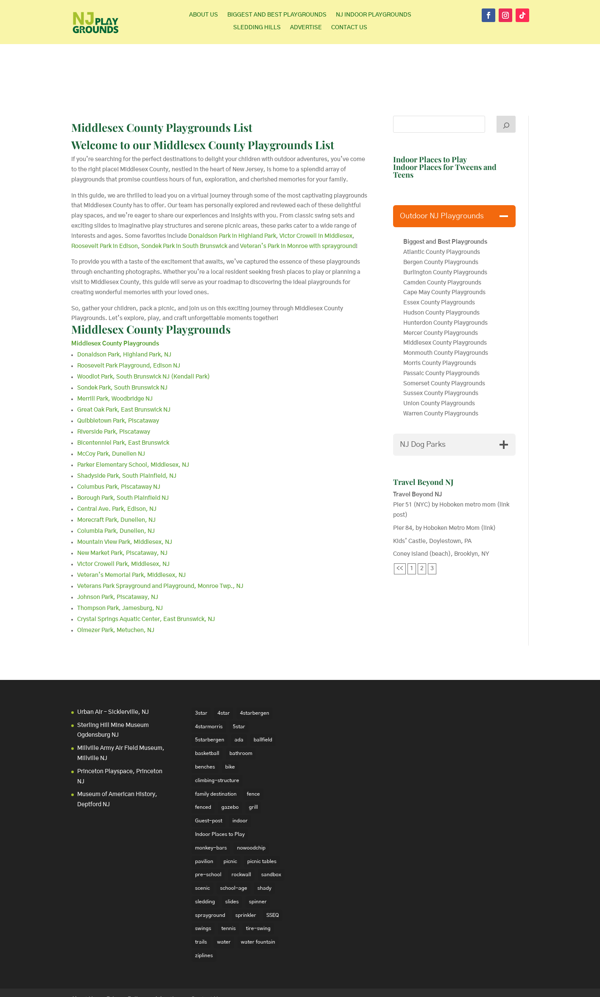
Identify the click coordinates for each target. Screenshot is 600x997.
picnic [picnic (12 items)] (230, 823)
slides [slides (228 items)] (232, 864)
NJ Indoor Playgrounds (373, 15)
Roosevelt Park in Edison (104, 209)
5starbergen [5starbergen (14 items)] (209, 702)
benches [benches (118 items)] (205, 729)
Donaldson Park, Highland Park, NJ (124, 317)
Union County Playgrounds (439, 366)
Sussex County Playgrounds (441, 356)
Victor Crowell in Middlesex (315, 199)
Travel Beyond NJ (423, 445)
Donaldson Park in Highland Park (232, 199)
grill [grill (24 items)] (253, 769)
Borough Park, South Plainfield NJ (123, 461)
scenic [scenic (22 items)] (202, 850)
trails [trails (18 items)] (201, 904)
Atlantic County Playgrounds (441, 215)
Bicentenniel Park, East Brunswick (123, 406)
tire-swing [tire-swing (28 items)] (258, 891)
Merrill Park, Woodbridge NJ (115, 362)
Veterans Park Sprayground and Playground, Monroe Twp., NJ (160, 549)
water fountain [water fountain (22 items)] (258, 904)
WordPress (202, 985)
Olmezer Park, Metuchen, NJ (115, 593)
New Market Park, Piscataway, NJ (122, 516)
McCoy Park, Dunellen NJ (111, 417)
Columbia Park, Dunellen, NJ (116, 494)
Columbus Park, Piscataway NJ (118, 450)
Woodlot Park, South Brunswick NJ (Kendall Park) (143, 340)
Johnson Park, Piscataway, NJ (117, 560)
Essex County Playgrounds (439, 265)
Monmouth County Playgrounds (445, 316)
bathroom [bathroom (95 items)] (240, 716)
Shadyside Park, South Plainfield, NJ (126, 439)
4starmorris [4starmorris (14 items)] (209, 688)
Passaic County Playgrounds (442, 336)
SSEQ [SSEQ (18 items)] (272, 877)
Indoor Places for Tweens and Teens (445, 133)
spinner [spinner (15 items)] (258, 864)
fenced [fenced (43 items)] (203, 769)
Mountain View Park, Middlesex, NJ (124, 505)
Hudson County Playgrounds (441, 275)
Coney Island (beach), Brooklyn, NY (441, 517)
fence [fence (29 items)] (253, 756)
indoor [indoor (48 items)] (240, 783)
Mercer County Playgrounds (440, 296)
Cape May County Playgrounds (444, 255)
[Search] (506, 86)
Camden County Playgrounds (442, 245)
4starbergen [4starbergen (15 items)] (254, 675)
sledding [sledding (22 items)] (205, 864)
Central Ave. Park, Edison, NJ (116, 472)
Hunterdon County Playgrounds (445, 286)
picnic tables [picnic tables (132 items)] (261, 823)
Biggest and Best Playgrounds (277, 15)
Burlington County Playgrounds (445, 235)
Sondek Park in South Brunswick (184, 209)
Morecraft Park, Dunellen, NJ (116, 483)
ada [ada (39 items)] (238, 702)
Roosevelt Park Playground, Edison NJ (128, 328)
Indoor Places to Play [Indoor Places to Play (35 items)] (220, 796)
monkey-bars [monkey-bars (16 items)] (211, 810)
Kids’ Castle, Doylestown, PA (432, 504)
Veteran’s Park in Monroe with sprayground (298, 209)
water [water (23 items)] (224, 904)
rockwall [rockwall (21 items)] (241, 837)
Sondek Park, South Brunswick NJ (122, 351)
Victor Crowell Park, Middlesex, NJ (123, 527)
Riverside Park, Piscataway (113, 395)
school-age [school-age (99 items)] (233, 850)
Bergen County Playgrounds (441, 225)
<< (399, 531)
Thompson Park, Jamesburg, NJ (120, 571)
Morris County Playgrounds (439, 326)
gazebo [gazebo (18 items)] (230, 769)
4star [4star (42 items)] (224, 675)
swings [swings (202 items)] (203, 891)
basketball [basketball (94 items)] (207, 716)
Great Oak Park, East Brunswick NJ (123, 373)
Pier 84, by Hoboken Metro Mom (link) (444, 491)
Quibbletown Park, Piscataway (118, 384)
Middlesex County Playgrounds (151, 291)
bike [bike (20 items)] (230, 729)
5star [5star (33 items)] (239, 688)
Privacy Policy (125, 962)
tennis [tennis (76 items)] (228, 891)
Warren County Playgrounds (441, 376)
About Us (203, 15)
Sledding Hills (257, 28)
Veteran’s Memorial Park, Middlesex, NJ (131, 538)
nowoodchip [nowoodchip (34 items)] (251, 810)
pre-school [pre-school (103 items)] (208, 837)
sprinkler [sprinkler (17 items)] (245, 877)
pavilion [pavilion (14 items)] (204, 823)
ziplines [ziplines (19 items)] (204, 918)
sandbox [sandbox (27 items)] (271, 837)
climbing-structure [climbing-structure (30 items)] (217, 743)
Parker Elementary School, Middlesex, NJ (133, 428)
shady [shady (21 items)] (264, 850)
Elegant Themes (128, 985)
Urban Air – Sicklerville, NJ (113, 675)
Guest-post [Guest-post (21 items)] (208, 783)
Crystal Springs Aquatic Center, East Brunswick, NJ (146, 582)
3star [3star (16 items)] (201, 675)
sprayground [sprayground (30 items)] (210, 877)
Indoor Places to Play (430, 122)
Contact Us (349, 28)
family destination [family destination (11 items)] (216, 756)
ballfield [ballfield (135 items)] (263, 702)
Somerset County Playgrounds (444, 346)
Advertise (306, 28)
